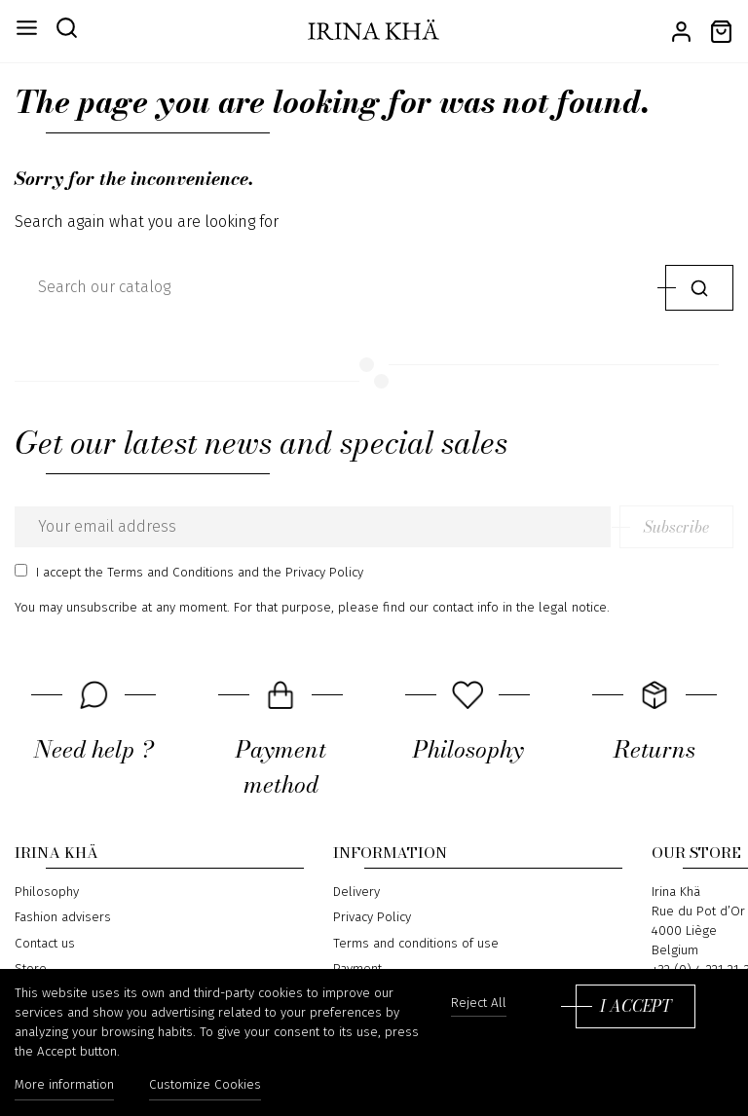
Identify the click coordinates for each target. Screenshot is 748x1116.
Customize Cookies (205, 1085)
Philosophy (47, 891)
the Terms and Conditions (159, 572)
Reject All (478, 1003)
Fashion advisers (63, 917)
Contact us (45, 943)
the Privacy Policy (313, 572)
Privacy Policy (372, 917)
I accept (635, 1006)
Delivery (356, 891)
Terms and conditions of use (416, 943)
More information (64, 1085)
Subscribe (676, 527)
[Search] (335, 287)
